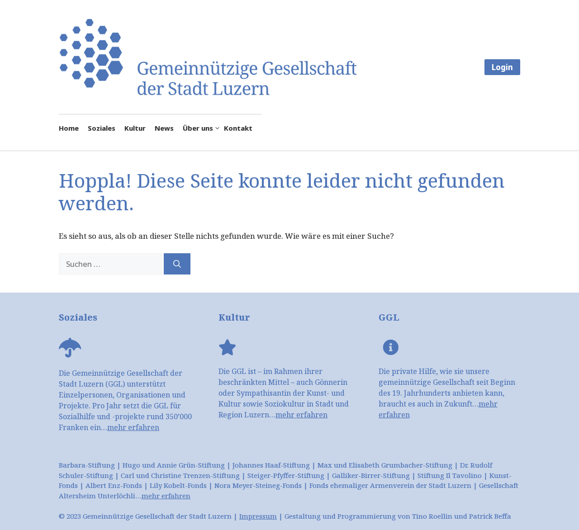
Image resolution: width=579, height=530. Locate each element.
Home (69, 127)
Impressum (258, 516)
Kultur (135, 127)
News (164, 127)
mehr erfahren (133, 427)
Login (502, 67)
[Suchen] (177, 264)
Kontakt (238, 127)
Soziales (101, 127)
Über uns (203, 128)
